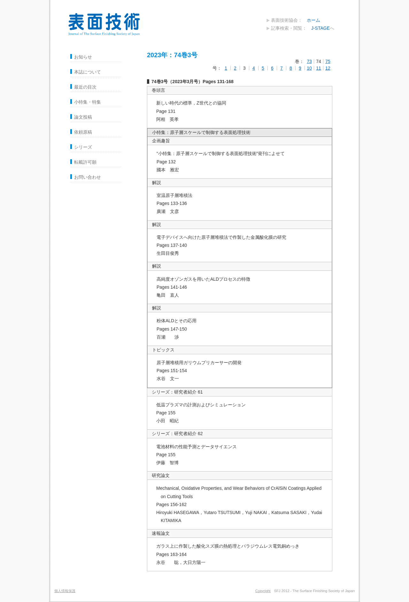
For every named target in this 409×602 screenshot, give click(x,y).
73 (309, 61)
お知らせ (83, 56)
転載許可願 (85, 162)
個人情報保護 (64, 591)
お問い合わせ (87, 177)
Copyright (263, 591)
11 (318, 68)
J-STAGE (320, 28)
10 (309, 68)
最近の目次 (85, 87)
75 (327, 61)
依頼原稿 (83, 132)
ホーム (313, 20)
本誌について (87, 71)
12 (327, 68)
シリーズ (83, 147)
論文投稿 (83, 117)
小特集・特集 (87, 102)
